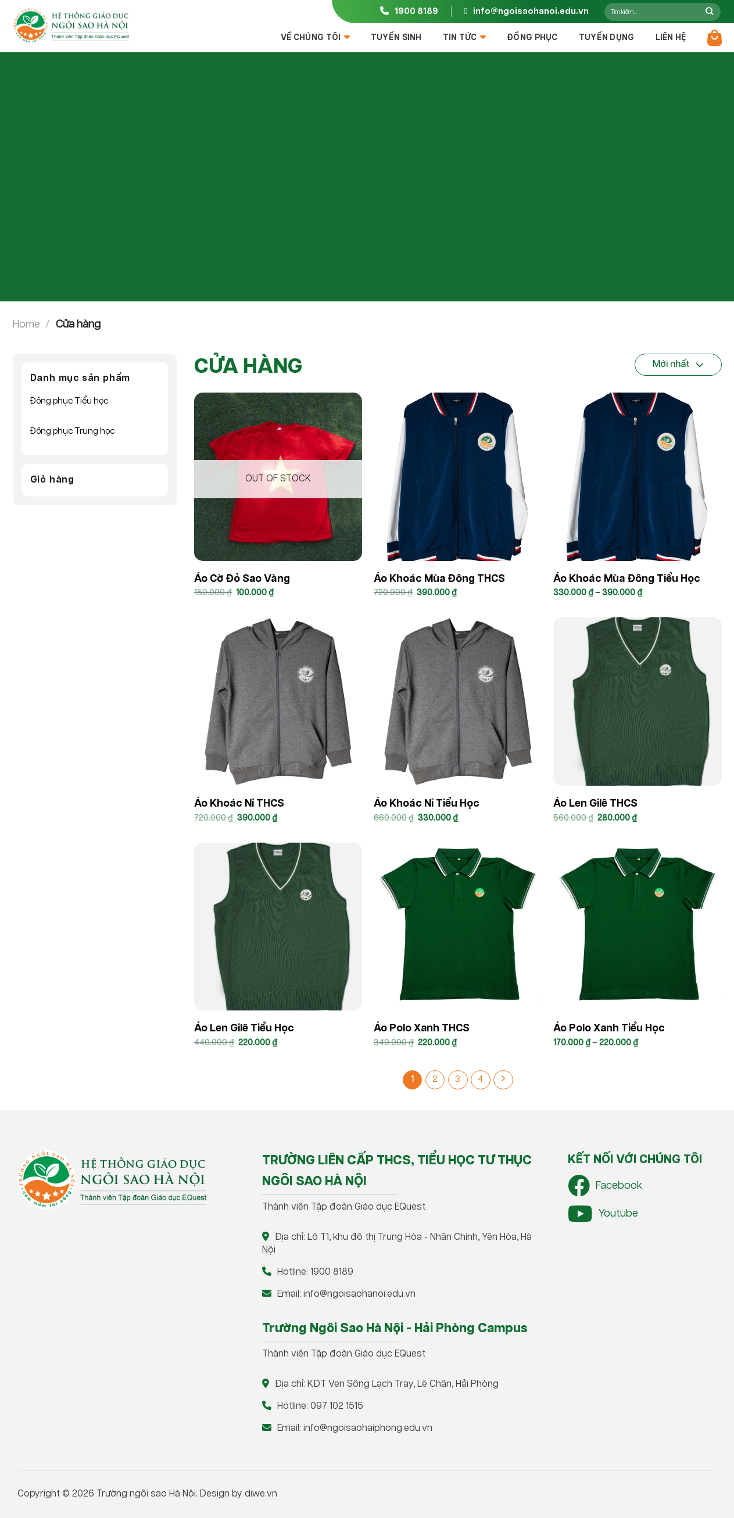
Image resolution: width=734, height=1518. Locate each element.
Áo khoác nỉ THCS (239, 803)
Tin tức (464, 37)
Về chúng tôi (315, 37)
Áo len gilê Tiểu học (244, 1028)
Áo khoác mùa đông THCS (439, 579)
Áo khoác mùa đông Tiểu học (626, 579)
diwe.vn (261, 1494)
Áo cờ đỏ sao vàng (242, 579)
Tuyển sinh (396, 38)
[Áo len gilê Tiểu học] (278, 927)
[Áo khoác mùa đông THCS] (458, 477)
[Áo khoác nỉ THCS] (278, 701)
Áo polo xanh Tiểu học (609, 1028)
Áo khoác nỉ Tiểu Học (426, 803)
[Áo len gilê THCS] (637, 701)
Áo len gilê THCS (595, 803)
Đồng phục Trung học (72, 431)
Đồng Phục (532, 38)
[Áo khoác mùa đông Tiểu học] (637, 477)
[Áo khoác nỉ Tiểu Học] (458, 701)
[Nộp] (709, 11)
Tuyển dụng (607, 38)
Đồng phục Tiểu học (69, 401)
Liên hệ (671, 38)
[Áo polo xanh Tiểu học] (637, 927)
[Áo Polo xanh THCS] (458, 927)
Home (26, 324)
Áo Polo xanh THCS (422, 1028)
